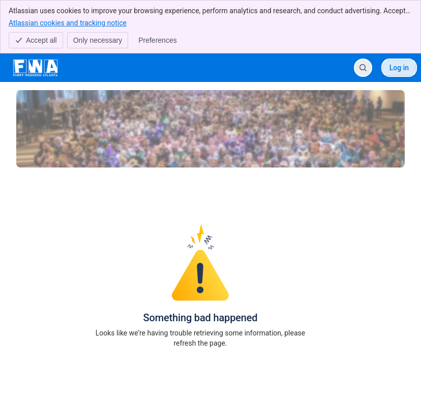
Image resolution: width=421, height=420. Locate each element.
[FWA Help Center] (35, 67)
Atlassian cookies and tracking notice (68, 22)
